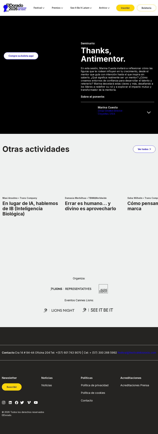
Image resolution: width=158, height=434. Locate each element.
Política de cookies (93, 392)
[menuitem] (38, 8)
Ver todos (143, 181)
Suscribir (12, 387)
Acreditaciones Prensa (134, 385)
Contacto (87, 400)
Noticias (46, 385)
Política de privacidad (94, 385)
